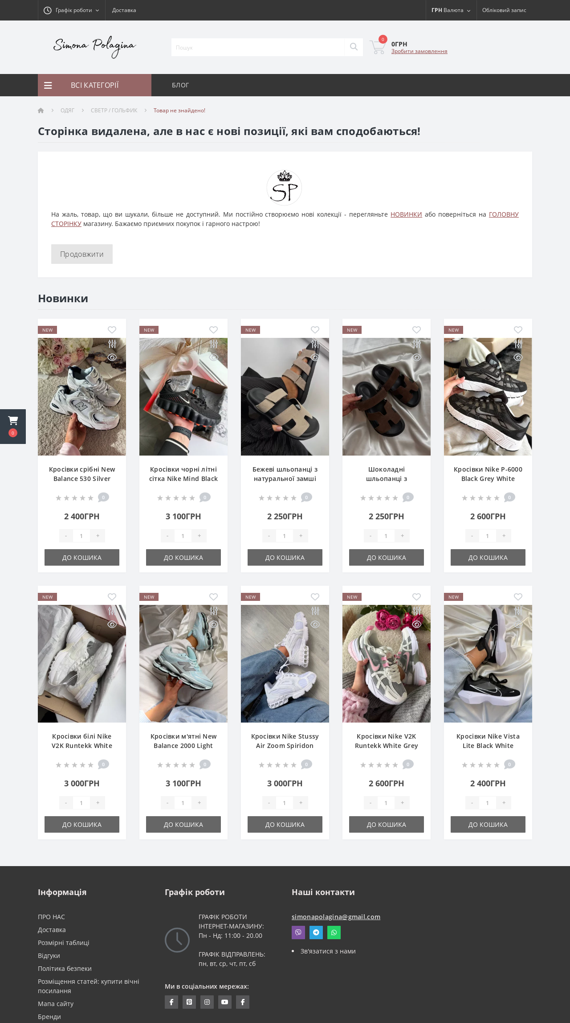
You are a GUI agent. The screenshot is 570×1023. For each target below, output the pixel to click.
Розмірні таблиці (64, 942)
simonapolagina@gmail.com (336, 916)
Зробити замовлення (419, 51)
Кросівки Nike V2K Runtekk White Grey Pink (386, 745)
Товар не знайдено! (179, 110)
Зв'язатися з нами (328, 951)
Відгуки (49, 955)
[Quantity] (81, 535)
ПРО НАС (51, 916)
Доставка (124, 10)
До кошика (82, 557)
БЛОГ (180, 85)
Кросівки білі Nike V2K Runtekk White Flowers (82, 745)
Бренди (49, 1016)
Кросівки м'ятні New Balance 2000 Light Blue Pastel (184, 745)
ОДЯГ (67, 110)
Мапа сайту (55, 1003)
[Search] (353, 47)
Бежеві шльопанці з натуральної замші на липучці (285, 478)
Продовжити (82, 254)
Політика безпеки (65, 968)
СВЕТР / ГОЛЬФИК (114, 110)
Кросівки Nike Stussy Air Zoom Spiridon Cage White (285, 745)
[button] (13, 426)
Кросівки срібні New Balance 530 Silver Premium (82, 478)
